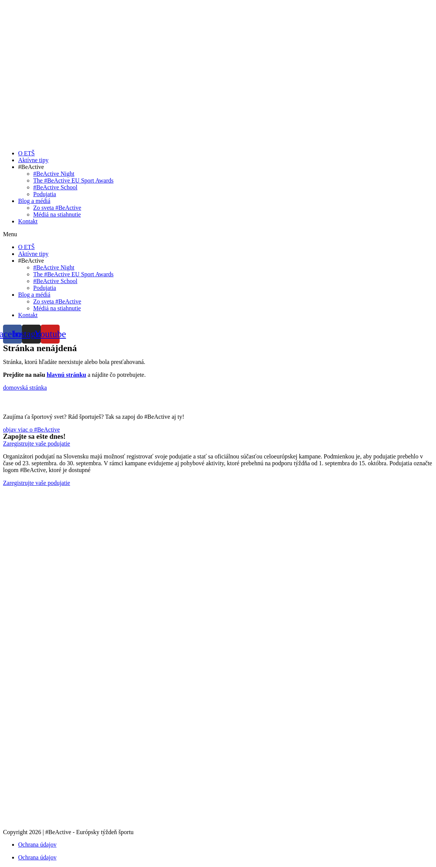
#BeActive (31, 167)
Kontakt (28, 221)
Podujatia (44, 194)
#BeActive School (55, 187)
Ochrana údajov (37, 844)
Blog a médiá (34, 201)
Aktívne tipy (33, 160)
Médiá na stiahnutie (57, 214)
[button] (218, 234)
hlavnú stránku (66, 375)
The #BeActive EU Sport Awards (73, 180)
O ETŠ (26, 153)
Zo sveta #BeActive (57, 207)
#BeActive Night (53, 173)
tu (94, 470)
